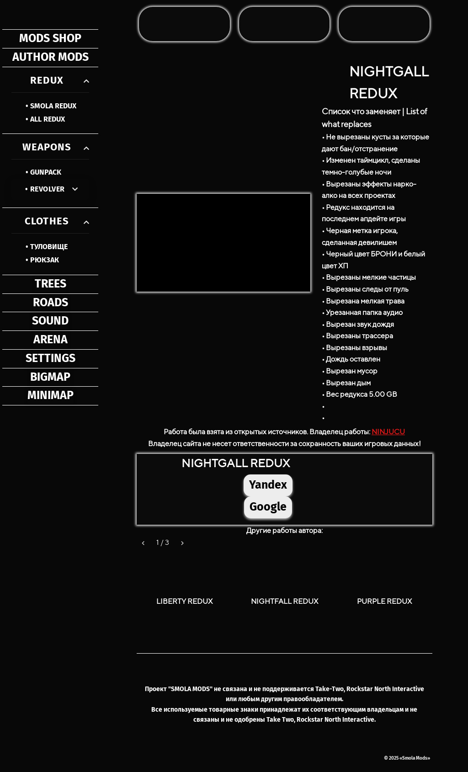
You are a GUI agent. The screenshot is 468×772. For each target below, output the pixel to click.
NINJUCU (388, 431)
